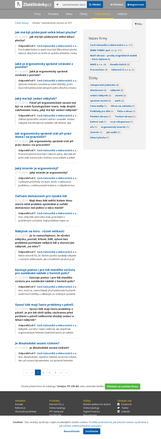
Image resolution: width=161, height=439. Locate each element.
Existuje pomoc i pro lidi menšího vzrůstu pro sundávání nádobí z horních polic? (45, 271)
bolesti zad (98, 121)
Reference (20, 407)
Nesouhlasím (72, 431)
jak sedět (113, 132)
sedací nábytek (100, 95)
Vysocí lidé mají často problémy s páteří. (44, 305)
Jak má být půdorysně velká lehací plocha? (46, 32)
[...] (73, 4)
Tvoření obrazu (125, 116)
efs (93, 127)
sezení (120, 95)
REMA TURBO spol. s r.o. (106, 50)
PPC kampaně (56, 411)
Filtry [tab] (138, 24)
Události (122, 14)
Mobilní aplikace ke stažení (97, 404)
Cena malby (98, 106)
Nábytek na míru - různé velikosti (39, 231)
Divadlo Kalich (119, 64)
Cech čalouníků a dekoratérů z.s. (55, 46)
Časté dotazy (102, 14)
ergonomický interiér (115, 127)
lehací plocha (99, 137)
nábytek (116, 90)
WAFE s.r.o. (98, 64)
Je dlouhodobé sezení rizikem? (37, 343)
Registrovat (136, 4)
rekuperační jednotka (104, 84)
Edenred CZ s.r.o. (122, 69)
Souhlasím (91, 431)
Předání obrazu (100, 116)
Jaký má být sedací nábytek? (36, 98)
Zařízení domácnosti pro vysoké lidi (41, 196)
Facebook (124, 404)
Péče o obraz (126, 111)
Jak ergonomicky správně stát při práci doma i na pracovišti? (43, 135)
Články (83, 14)
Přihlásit (116, 4)
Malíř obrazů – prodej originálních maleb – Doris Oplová (113, 57)
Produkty (53, 14)
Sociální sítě (55, 415)
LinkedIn (123, 411)
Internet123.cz (56, 404)
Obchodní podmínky (25, 411)
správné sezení (100, 100)
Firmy (37, 14)
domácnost (98, 90)
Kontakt (19, 404)
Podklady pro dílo (101, 111)
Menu (69, 14)
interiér (96, 132)
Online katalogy (57, 407)
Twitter (123, 407)
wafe (119, 100)
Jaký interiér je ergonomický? (36, 168)
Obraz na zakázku (123, 106)
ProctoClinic (98, 69)
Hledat (95, 4)
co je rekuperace (121, 121)
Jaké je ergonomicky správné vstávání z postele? (44, 65)
